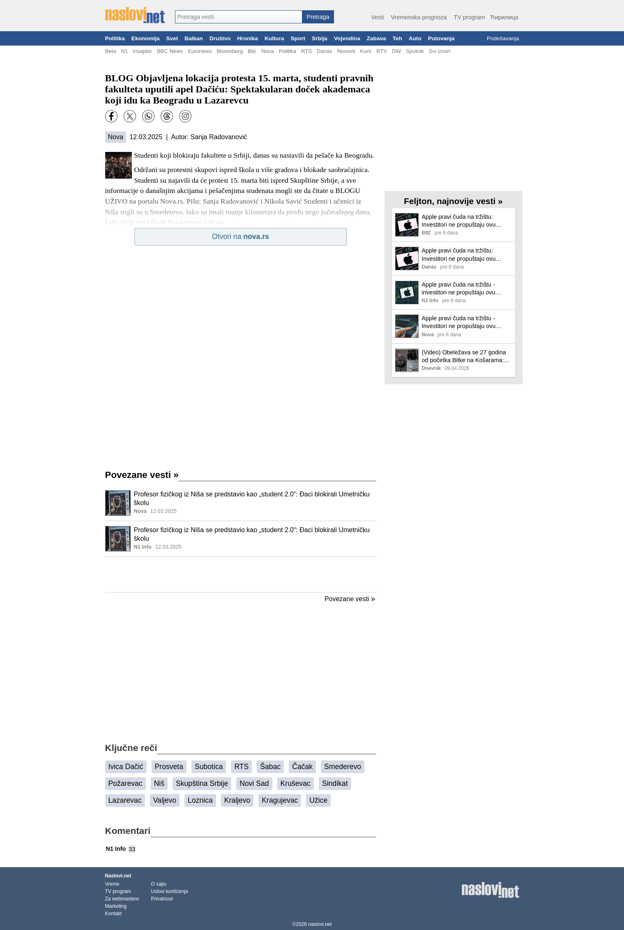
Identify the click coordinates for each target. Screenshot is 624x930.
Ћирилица (504, 17)
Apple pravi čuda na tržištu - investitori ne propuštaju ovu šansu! (458, 288)
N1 (124, 51)
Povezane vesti (142, 475)
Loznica (200, 800)
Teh (397, 38)
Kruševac (296, 783)
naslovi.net (320, 924)
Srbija (319, 38)
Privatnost (162, 899)
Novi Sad (254, 783)
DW (396, 51)
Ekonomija (145, 38)
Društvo (220, 38)
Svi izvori (439, 51)
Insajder (142, 51)
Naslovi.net (118, 876)
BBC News (170, 51)
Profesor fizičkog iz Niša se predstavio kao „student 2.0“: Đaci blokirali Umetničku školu (252, 498)
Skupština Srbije (202, 783)
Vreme (112, 884)
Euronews (200, 51)
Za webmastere (122, 899)
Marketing (116, 906)
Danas (324, 51)
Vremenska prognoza (419, 17)
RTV (381, 51)
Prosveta (169, 766)
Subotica (209, 766)
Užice (318, 800)
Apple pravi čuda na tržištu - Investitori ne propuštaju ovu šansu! (459, 322)
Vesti (377, 17)
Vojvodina (347, 38)
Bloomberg (230, 51)
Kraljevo (237, 800)
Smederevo (342, 766)
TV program (469, 17)
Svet (172, 38)
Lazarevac (125, 800)
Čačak (302, 766)
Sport (297, 38)
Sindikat (335, 783)
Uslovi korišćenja (169, 891)
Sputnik (415, 51)
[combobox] (238, 16)
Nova (267, 51)
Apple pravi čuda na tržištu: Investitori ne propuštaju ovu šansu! (459, 221)
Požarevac (125, 783)
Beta (110, 51)
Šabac (270, 766)
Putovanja (441, 38)
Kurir (366, 51)
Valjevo (164, 800)
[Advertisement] (240, 574)
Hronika (247, 38)
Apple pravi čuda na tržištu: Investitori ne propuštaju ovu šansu (459, 254)
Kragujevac (280, 800)
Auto (415, 38)
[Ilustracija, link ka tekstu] (118, 503)
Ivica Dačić (125, 766)
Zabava (376, 38)
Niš (159, 783)
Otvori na (240, 236)
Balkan (193, 38)
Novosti (346, 51)
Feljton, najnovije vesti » (453, 201)
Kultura (274, 38)
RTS (306, 51)
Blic (252, 51)
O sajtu (159, 884)
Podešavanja (503, 38)
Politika (115, 38)
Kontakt (113, 913)
